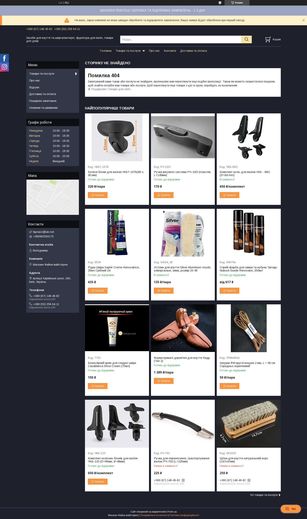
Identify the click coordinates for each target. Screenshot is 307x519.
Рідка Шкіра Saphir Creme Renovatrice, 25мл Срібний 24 (114, 269)
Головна (105, 50)
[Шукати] (246, 39)
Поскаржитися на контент (154, 515)
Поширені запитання (42, 100)
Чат (290, 509)
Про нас (154, 50)
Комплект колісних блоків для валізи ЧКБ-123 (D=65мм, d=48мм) (113, 460)
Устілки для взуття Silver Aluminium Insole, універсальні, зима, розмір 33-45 (182, 269)
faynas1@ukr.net (43, 231)
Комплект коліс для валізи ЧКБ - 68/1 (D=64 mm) (245, 173)
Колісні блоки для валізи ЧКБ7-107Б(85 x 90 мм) (116, 173)
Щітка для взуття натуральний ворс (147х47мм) (244, 460)
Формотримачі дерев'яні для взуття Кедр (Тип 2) (182, 359)
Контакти (170, 50)
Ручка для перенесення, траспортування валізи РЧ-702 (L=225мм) (181, 460)
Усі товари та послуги (264, 494)
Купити (99, 195)
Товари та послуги (128, 50)
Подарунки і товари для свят (110, 89)
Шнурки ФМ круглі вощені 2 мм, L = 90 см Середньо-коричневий (247, 364)
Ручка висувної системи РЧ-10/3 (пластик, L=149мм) (182, 173)
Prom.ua (172, 511)
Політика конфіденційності (184, 515)
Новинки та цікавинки (43, 107)
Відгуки (34, 87)
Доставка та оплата (193, 50)
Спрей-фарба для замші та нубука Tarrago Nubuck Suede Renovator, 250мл (248, 269)
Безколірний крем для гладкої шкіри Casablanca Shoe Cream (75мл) (112, 364)
